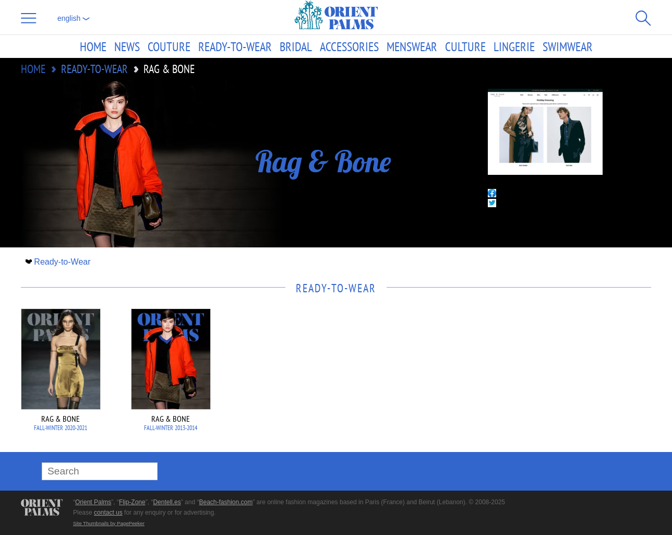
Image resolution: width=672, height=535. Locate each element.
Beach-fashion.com (226, 502)
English (73, 18)
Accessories (349, 46)
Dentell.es (167, 502)
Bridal (296, 46)
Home (93, 46)
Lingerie (514, 46)
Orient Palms (93, 502)
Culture (465, 46)
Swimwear (568, 46)
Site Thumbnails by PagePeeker (109, 523)
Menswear (412, 46)
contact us (108, 512)
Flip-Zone (132, 502)
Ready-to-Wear (235, 46)
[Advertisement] (578, 379)
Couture (169, 46)
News (127, 46)
